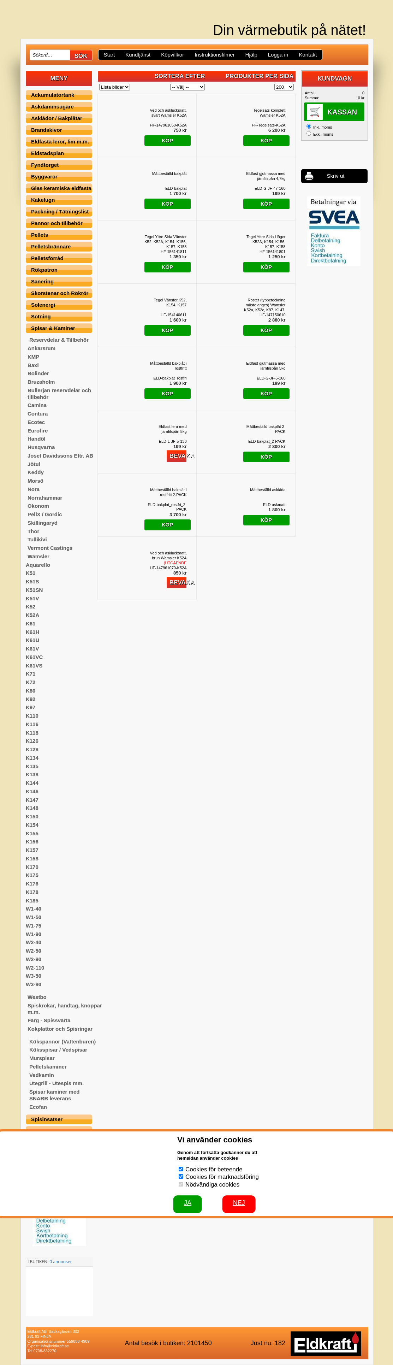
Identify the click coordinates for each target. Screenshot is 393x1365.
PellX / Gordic (45, 514)
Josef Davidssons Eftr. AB (60, 456)
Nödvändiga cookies (212, 1184)
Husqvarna (41, 447)
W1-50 (33, 917)
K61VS (34, 666)
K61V (32, 649)
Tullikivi (37, 539)
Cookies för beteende (214, 1169)
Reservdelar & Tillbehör (59, 340)
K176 (32, 884)
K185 (32, 901)
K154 (32, 825)
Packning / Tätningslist (60, 211)
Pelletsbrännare (51, 246)
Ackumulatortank (53, 95)
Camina (37, 405)
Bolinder (38, 373)
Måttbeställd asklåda (267, 490)
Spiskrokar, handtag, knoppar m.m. (65, 1008)
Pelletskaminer (48, 1067)
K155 (32, 833)
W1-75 (33, 926)
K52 (31, 607)
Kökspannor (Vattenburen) (62, 1042)
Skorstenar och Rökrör (60, 293)
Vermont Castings (50, 548)
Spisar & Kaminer (53, 328)
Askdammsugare (52, 107)
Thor (33, 531)
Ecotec (36, 422)
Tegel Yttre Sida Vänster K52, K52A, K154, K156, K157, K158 (165, 242)
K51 (31, 573)
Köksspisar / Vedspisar (58, 1050)
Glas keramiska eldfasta (61, 188)
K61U (32, 640)
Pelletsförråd (47, 258)
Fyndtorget (45, 165)
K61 (31, 623)
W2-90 (33, 959)
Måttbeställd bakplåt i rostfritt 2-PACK (168, 492)
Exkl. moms (323, 134)
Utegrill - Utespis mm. (56, 1083)
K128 (32, 749)
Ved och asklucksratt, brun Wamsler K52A (168, 558)
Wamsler (38, 556)
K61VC (34, 657)
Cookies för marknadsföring (222, 1176)
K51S (32, 581)
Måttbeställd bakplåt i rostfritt (168, 365)
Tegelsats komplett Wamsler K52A (269, 112)
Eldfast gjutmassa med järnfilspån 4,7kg (265, 176)
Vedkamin (41, 1075)
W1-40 (33, 909)
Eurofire (38, 431)
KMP (33, 357)
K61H (32, 632)
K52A (32, 615)
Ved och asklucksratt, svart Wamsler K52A (168, 112)
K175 (32, 875)
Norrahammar (45, 498)
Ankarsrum (41, 348)
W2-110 (35, 968)
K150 (32, 816)
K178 (32, 892)
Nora (34, 489)
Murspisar (42, 1058)
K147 (32, 800)
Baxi (33, 365)
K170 (32, 867)
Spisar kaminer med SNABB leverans (54, 1095)
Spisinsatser (46, 1119)
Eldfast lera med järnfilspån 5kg (172, 429)
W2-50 (33, 951)
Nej (239, 1202)
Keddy (36, 472)
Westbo (37, 997)
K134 (32, 758)
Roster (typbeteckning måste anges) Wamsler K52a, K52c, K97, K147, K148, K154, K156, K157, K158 (264, 305)
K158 (32, 858)
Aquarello (38, 565)
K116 (32, 724)
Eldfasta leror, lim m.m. (60, 142)
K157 (32, 850)
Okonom (38, 506)
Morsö (35, 481)
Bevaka (178, 456)
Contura (38, 414)
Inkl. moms (322, 127)
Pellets (39, 235)
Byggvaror (44, 176)
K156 (32, 842)
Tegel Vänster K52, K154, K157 (170, 302)
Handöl (37, 439)
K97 (31, 707)
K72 (31, 682)
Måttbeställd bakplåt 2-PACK (266, 429)
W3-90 (33, 984)
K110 (32, 716)
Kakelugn (43, 200)
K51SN (34, 590)
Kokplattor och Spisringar (60, 1029)
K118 (32, 733)
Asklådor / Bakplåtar (56, 118)
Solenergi (43, 305)
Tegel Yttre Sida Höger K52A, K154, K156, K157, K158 (265, 242)
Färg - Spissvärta (49, 1020)
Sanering (42, 281)
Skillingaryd (43, 523)
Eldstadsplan (47, 153)
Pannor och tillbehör (57, 223)
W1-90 (33, 934)
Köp (167, 140)
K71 (31, 674)
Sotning (41, 316)
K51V (32, 598)
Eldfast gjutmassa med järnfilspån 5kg (265, 365)
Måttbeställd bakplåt (169, 173)
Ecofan (38, 1107)
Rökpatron (44, 270)
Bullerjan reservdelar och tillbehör (59, 393)
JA (187, 1202)
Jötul (34, 464)
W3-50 (33, 976)
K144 (32, 783)
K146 (32, 791)
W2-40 (33, 942)
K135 (32, 766)
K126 (32, 741)
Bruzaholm (41, 382)
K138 (32, 774)
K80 (31, 691)
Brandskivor (46, 130)
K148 (32, 808)
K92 (31, 699)
